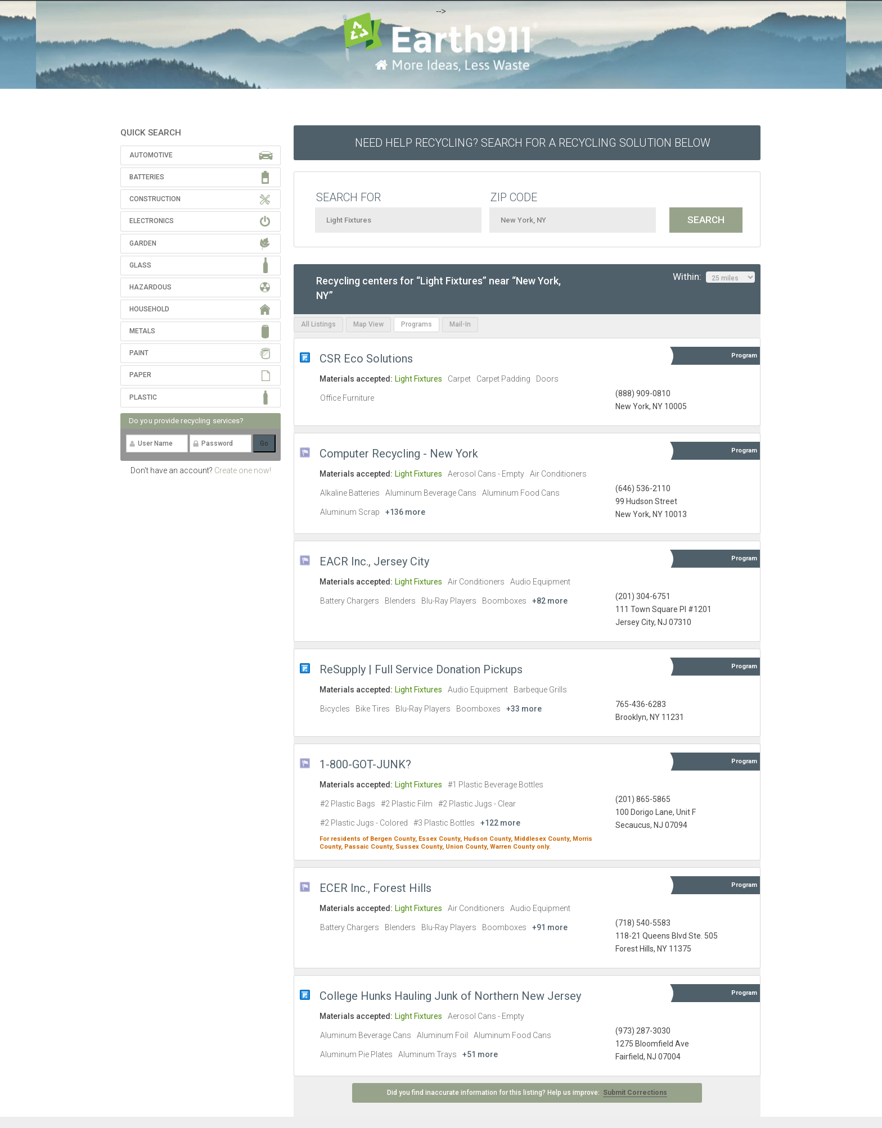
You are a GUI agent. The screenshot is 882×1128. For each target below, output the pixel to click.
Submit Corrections (635, 1093)
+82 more (550, 600)
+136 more (405, 512)
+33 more (524, 708)
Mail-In (460, 324)
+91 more (550, 927)
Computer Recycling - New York (399, 453)
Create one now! (242, 470)
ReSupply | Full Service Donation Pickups (421, 669)
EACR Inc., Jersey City (374, 561)
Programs (416, 324)
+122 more (500, 822)
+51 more (480, 1054)
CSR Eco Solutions (366, 358)
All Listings (318, 324)
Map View (368, 324)
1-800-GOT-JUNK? (365, 764)
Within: (714, 277)
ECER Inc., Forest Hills (375, 888)
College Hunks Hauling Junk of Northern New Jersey (450, 996)
